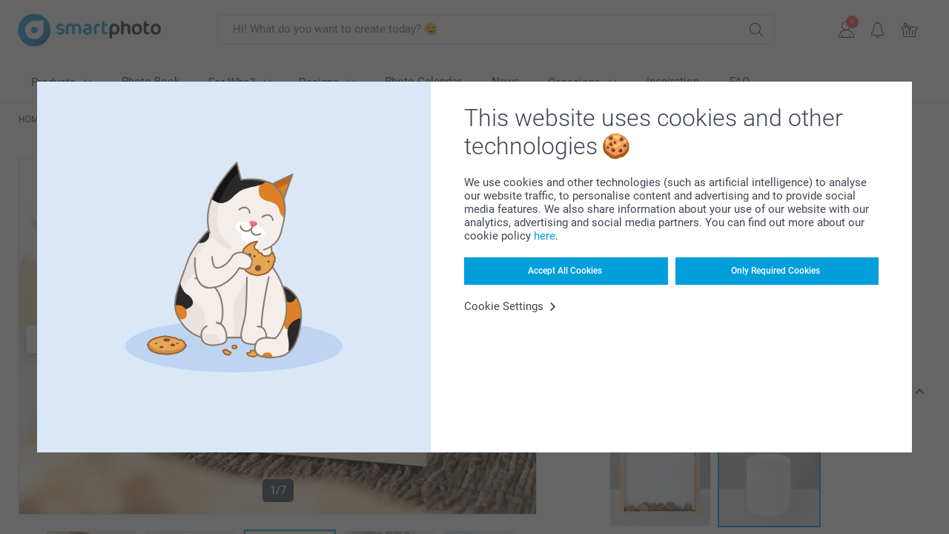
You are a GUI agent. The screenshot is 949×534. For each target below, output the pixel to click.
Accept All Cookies (565, 271)
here (544, 236)
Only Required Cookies (775, 271)
